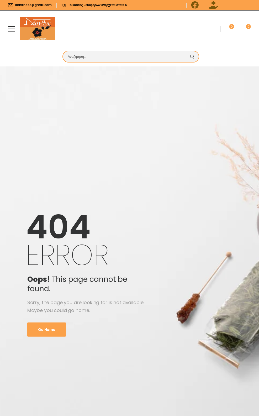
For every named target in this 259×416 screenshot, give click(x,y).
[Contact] (212, 28)
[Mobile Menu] (11, 28)
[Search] (125, 56)
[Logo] (37, 28)
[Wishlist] (228, 29)
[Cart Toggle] (242, 29)
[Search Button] (193, 56)
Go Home (46, 329)
